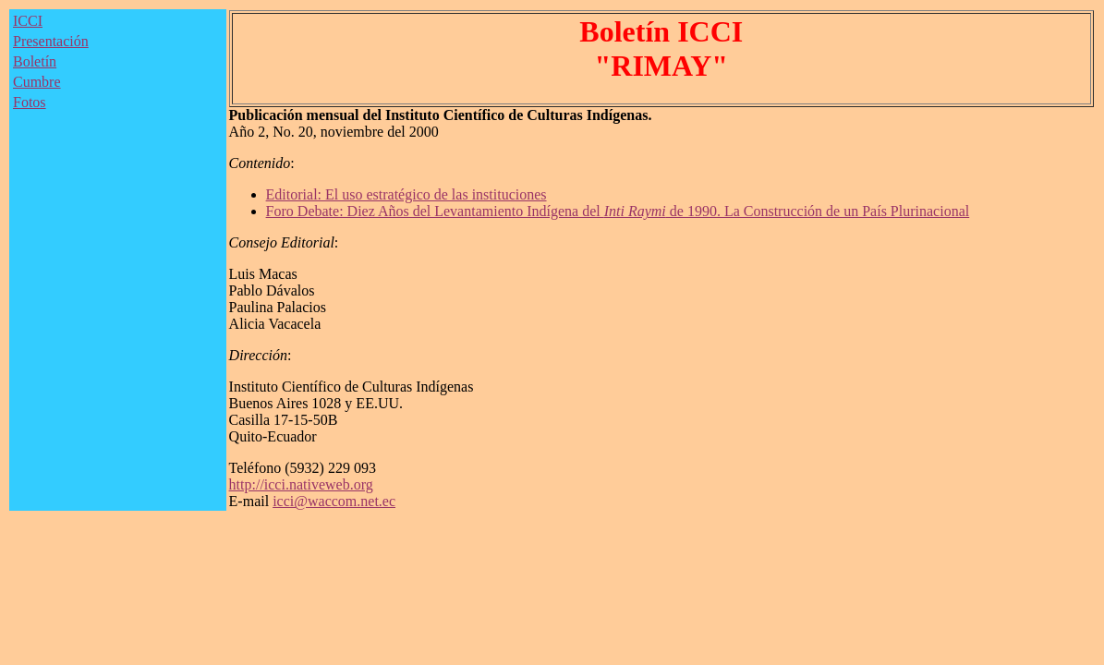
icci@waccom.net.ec (334, 501)
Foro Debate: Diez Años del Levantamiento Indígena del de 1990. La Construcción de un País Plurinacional (618, 211)
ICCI (27, 21)
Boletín (34, 61)
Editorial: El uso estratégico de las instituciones (406, 194)
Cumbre (37, 82)
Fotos (29, 102)
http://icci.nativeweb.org (301, 484)
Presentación (51, 41)
